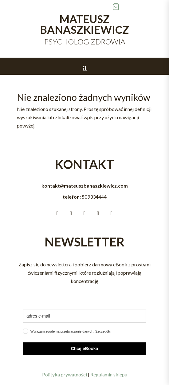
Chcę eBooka (84, 348)
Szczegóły (102, 331)
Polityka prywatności (64, 374)
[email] (84, 316)
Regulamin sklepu (108, 374)
